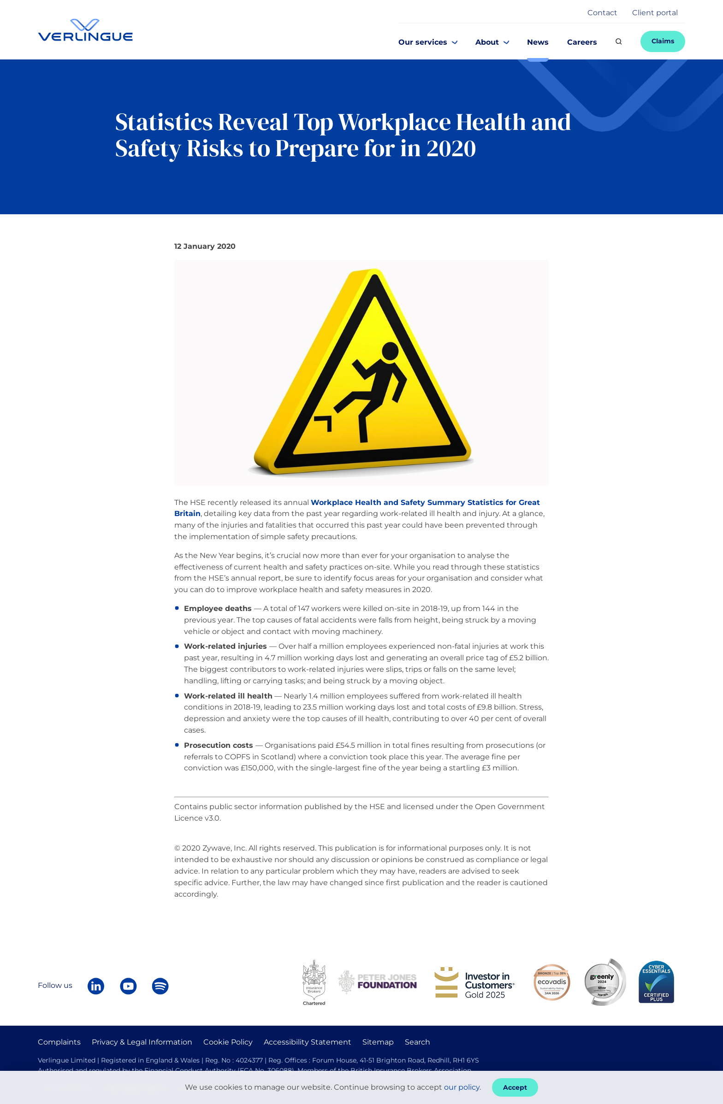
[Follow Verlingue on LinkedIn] (96, 986)
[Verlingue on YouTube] (128, 986)
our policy (462, 1087)
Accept (515, 1087)
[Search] (618, 41)
